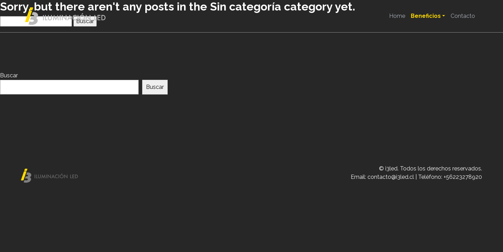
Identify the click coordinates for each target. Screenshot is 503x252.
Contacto (463, 16)
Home (397, 16)
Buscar (9, 75)
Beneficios (426, 16)
